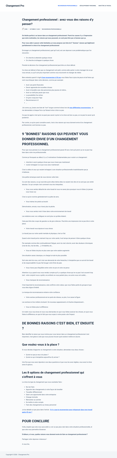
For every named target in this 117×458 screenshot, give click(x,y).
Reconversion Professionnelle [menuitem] (67, 5)
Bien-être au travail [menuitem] (105, 5)
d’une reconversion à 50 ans (51, 77)
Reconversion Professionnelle (51, 29)
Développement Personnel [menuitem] (88, 5)
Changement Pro (15, 5)
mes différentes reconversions (80, 108)
